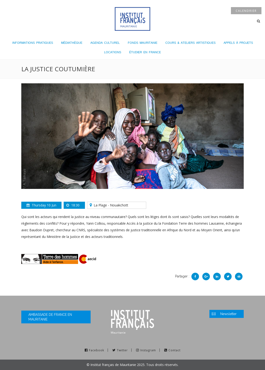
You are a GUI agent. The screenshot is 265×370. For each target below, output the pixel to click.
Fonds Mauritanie (142, 43)
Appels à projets (238, 43)
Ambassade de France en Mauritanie (50, 317)
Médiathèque (71, 43)
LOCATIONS (112, 52)
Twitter (122, 350)
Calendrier (246, 11)
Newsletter (228, 314)
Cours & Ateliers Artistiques (190, 43)
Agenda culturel (105, 43)
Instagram (148, 350)
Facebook (96, 350)
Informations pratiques (32, 43)
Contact (174, 350)
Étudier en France (145, 52)
